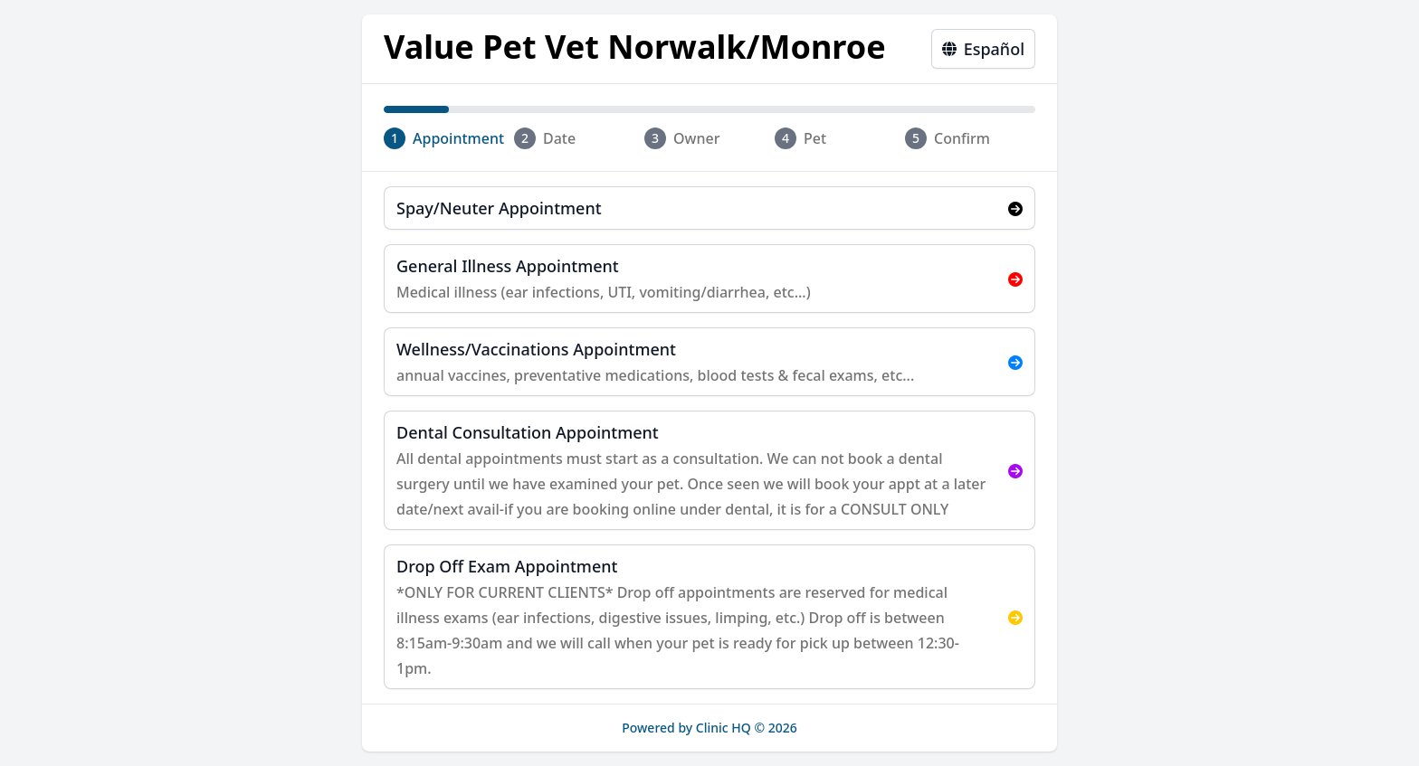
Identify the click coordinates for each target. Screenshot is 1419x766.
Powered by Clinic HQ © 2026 (709, 727)
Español (983, 49)
